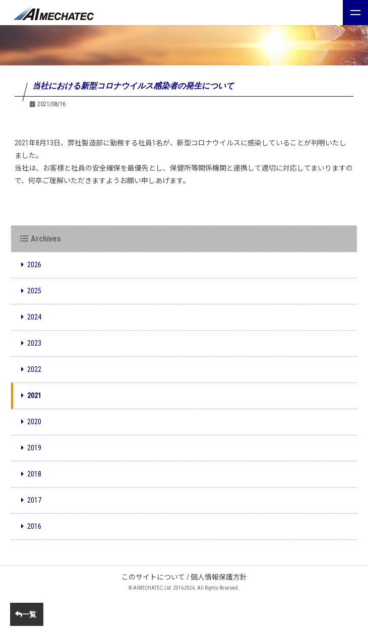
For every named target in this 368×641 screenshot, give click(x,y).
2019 (31, 448)
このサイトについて (153, 577)
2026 (31, 265)
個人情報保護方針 (219, 577)
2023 (31, 343)
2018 (31, 474)
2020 (31, 422)
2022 (31, 369)
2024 (31, 317)
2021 (31, 395)
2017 (31, 500)
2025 (31, 291)
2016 (31, 526)
